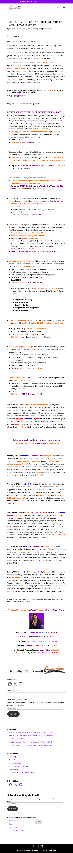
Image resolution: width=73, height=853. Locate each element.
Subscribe (13, 714)
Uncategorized (37, 29)
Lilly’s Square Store (15, 763)
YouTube (19, 419)
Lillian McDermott (15, 29)
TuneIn (51, 421)
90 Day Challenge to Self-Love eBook (21, 766)
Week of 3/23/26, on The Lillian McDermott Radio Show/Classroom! (31, 745)
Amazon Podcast (32, 650)
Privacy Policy (13, 821)
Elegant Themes (32, 850)
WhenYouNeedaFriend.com (42, 637)
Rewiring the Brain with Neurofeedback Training (31, 132)
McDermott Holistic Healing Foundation (22, 772)
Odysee (36, 419)
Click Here (15, 142)
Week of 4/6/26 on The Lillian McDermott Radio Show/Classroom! (31, 733)
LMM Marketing (14, 769)
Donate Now (13, 760)
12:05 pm (36, 456)
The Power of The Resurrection (19, 739)
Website (28, 646)
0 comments (47, 29)
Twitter (51, 512)
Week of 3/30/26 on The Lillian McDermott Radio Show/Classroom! (31, 736)
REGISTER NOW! (29, 249)
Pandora (44, 421)
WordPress (52, 850)
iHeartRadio (51, 653)
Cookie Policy (13, 827)
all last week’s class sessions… (37, 405)
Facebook (28, 419)
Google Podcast (27, 421)
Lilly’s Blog (12, 757)
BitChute (46, 419)
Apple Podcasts (13, 421)
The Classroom (48, 90)
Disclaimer (12, 824)
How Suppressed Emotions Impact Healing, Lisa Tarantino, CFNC (30, 742)
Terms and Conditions (16, 830)
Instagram (43, 641)
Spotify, (27, 653)
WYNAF (27, 512)
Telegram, (35, 512)
